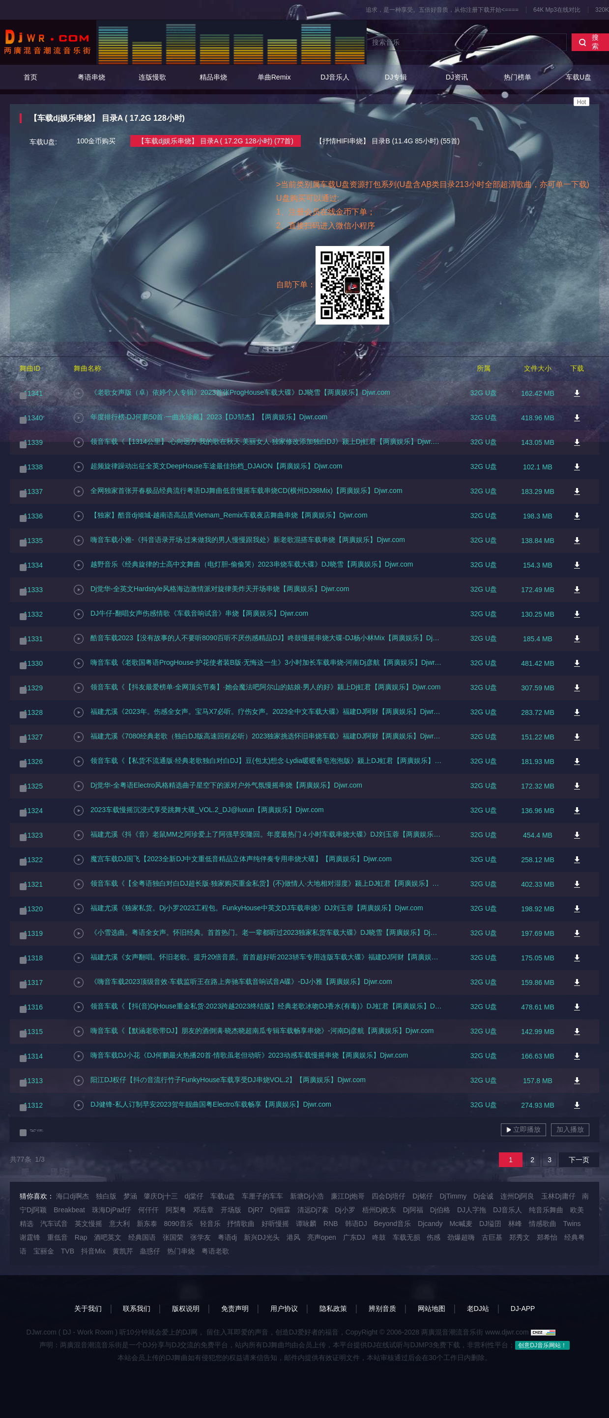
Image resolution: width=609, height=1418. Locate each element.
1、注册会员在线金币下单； (325, 211)
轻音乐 (210, 1223)
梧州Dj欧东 (379, 1210)
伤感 (433, 1237)
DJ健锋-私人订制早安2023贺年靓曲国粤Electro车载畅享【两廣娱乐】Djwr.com (202, 1105)
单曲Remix (274, 77)
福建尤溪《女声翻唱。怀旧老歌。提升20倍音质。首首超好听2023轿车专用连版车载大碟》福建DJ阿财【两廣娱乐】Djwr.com (258, 958)
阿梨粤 (176, 1210)
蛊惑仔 (150, 1251)
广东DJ (354, 1237)
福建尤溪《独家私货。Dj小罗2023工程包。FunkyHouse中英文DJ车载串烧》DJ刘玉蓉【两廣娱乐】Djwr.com (248, 909)
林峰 (515, 1223)
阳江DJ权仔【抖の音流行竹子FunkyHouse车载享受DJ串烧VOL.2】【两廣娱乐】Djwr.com (220, 1081)
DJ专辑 (396, 77)
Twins (572, 1223)
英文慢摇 (88, 1223)
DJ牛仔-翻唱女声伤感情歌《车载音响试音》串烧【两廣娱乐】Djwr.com (191, 614)
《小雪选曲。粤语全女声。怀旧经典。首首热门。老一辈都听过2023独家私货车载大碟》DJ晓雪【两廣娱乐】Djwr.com (258, 933)
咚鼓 (379, 1237)
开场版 (231, 1210)
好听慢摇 (275, 1223)
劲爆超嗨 (461, 1237)
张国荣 (173, 1237)
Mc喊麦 (460, 1223)
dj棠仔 (194, 1196)
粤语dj (227, 1237)
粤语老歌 (215, 1251)
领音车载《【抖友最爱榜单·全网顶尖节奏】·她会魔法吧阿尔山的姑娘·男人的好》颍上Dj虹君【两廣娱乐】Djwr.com (257, 688)
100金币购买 (96, 141)
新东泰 (147, 1223)
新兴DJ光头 (262, 1237)
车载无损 (406, 1237)
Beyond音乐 (392, 1223)
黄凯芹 (123, 1251)
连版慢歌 (152, 77)
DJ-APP (523, 1308)
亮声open (321, 1237)
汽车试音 (54, 1223)
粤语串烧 (91, 77)
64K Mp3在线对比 (556, 9)
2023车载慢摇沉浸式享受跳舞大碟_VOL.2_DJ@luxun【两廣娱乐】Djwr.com (199, 811)
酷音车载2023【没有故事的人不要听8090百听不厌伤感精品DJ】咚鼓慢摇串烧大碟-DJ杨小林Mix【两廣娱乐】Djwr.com (258, 639)
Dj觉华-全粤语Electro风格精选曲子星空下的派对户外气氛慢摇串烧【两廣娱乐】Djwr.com (218, 786)
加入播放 (570, 1129)
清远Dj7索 (312, 1210)
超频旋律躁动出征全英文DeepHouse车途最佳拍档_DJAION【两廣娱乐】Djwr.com (208, 467)
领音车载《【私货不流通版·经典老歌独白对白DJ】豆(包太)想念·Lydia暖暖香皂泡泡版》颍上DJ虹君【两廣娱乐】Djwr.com (258, 761)
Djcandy (430, 1223)
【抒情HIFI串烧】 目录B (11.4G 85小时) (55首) (388, 141)
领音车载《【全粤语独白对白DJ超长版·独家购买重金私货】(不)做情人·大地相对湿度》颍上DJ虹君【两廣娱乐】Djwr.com (258, 884)
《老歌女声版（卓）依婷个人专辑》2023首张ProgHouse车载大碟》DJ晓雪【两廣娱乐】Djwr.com (232, 393)
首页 (30, 77)
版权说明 (186, 1308)
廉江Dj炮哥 (348, 1196)
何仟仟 (148, 1210)
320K (602, 9)
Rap (81, 1237)
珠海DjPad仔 (111, 1210)
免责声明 (235, 1308)
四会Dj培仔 (389, 1196)
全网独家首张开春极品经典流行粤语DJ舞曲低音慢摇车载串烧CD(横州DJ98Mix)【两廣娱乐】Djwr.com (238, 491)
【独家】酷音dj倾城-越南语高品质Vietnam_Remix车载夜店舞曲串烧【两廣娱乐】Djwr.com (221, 516)
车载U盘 (578, 89)
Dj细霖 (280, 1210)
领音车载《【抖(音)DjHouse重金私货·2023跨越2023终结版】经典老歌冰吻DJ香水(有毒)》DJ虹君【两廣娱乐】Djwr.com (258, 1007)
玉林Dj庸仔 (558, 1196)
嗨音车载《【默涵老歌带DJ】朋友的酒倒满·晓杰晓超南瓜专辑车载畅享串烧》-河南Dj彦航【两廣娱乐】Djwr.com (254, 1031)
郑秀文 (519, 1237)
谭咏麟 (306, 1223)
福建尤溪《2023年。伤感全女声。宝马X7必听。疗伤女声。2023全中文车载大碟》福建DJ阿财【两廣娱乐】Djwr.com (258, 712)
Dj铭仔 (422, 1196)
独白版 (106, 1196)
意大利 (119, 1223)
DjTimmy (452, 1196)
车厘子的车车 (262, 1196)
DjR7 (255, 1210)
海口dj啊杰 (72, 1196)
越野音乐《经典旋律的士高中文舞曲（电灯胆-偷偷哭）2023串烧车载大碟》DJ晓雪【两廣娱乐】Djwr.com (243, 565)
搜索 (588, 41)
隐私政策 (333, 1308)
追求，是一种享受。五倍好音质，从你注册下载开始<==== (442, 9)
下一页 (579, 1160)
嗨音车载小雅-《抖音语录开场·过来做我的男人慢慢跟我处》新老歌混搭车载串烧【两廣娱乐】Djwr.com (239, 540)
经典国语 (142, 1237)
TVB (67, 1251)
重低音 (57, 1237)
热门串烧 (181, 1251)
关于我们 (88, 1308)
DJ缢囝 (490, 1223)
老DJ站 (478, 1308)
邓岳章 (203, 1210)
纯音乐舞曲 (546, 1210)
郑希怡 (547, 1237)
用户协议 (284, 1308)
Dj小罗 (345, 1210)
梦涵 (130, 1196)
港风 (293, 1237)
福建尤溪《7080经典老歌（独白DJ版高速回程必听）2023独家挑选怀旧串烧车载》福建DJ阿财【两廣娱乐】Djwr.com (258, 737)
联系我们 (136, 1308)
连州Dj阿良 (517, 1196)
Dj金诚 (483, 1196)
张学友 (200, 1237)
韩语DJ (356, 1223)
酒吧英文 (107, 1237)
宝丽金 (43, 1251)
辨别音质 (382, 1308)
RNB (330, 1223)
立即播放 (523, 1129)
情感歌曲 (542, 1223)
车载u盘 (222, 1196)
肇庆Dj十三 (160, 1196)
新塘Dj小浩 (307, 1196)
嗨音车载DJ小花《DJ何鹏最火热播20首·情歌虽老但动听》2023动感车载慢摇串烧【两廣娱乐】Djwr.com (241, 1056)
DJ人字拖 (471, 1210)
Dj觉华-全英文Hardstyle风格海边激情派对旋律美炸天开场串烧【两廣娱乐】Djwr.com (211, 590)
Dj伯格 (440, 1210)
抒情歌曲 (241, 1223)
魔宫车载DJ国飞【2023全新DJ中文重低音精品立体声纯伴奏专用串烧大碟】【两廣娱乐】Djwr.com (233, 860)
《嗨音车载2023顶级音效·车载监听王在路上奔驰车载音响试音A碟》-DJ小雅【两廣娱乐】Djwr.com (233, 982)
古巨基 (492, 1237)
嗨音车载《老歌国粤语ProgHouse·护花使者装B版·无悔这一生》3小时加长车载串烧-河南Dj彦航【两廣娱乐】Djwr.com (258, 663)
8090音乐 (178, 1223)
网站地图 (431, 1308)
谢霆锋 (30, 1237)
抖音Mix (93, 1251)
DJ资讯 (457, 77)
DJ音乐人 (334, 77)
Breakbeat (69, 1210)
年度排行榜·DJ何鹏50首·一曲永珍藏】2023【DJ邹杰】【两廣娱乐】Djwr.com (200, 418)
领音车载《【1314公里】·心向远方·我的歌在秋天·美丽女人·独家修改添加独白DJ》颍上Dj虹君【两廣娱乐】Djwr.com (258, 442)
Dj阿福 (413, 1210)
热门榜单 (517, 77)
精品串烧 (213, 77)
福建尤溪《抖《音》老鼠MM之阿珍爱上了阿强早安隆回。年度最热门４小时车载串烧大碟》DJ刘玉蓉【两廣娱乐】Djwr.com (258, 835)
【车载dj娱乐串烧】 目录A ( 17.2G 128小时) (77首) (215, 141)
